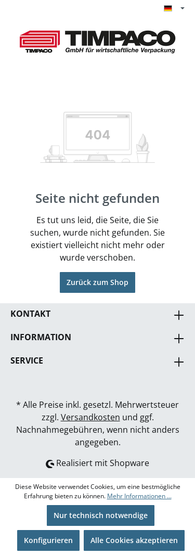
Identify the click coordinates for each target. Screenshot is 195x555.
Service (26, 360)
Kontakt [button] (97, 314)
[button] (97, 338)
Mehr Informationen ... (139, 496)
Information (40, 337)
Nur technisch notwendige (101, 515)
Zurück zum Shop (97, 282)
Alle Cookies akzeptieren (134, 540)
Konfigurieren (48, 540)
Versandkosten (90, 417)
